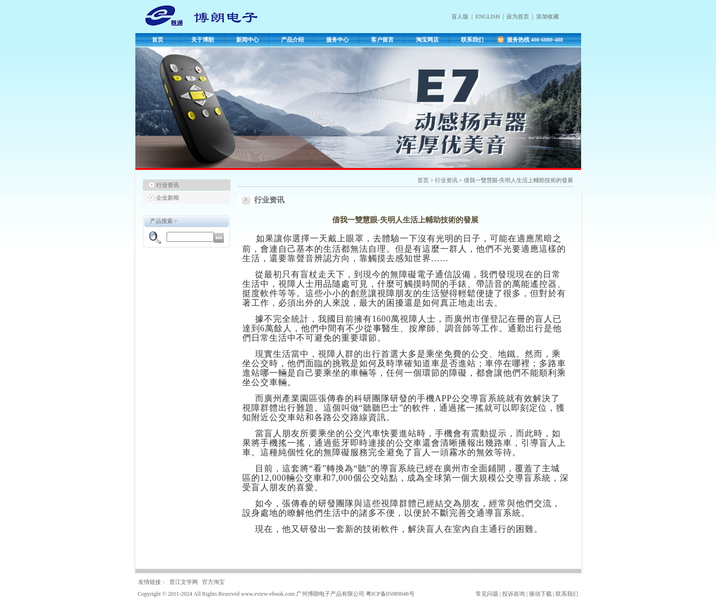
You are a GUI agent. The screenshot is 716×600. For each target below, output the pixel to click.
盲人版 (459, 16)
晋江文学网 (183, 582)
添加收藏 (547, 16)
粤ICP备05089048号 (390, 594)
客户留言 (382, 39)
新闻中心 (247, 39)
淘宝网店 (427, 39)
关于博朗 (202, 39)
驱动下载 (540, 594)
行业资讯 (167, 185)
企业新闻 (167, 197)
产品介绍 (292, 39)
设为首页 (517, 16)
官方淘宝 (213, 582)
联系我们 (472, 39)
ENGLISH (488, 16)
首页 (157, 39)
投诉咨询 (513, 594)
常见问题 (487, 594)
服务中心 (337, 39)
